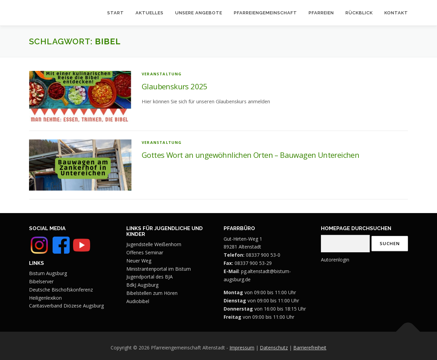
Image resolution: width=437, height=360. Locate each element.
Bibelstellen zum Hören (152, 293)
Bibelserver (41, 281)
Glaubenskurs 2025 (175, 86)
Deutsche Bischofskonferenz (61, 289)
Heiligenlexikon (45, 298)
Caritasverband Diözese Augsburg (66, 305)
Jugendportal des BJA (149, 276)
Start (115, 12)
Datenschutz (274, 347)
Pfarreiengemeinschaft (265, 12)
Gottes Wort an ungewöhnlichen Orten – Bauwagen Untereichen (250, 155)
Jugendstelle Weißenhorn (153, 244)
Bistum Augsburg (48, 273)
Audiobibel (137, 301)
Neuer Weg (138, 260)
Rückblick (359, 12)
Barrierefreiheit (309, 347)
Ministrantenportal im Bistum (158, 269)
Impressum (241, 347)
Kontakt (396, 12)
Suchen (390, 243)
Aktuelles (150, 12)
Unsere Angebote (198, 12)
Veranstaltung (162, 73)
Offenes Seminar (144, 252)
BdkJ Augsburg (142, 285)
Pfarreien (321, 12)
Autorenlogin (335, 259)
